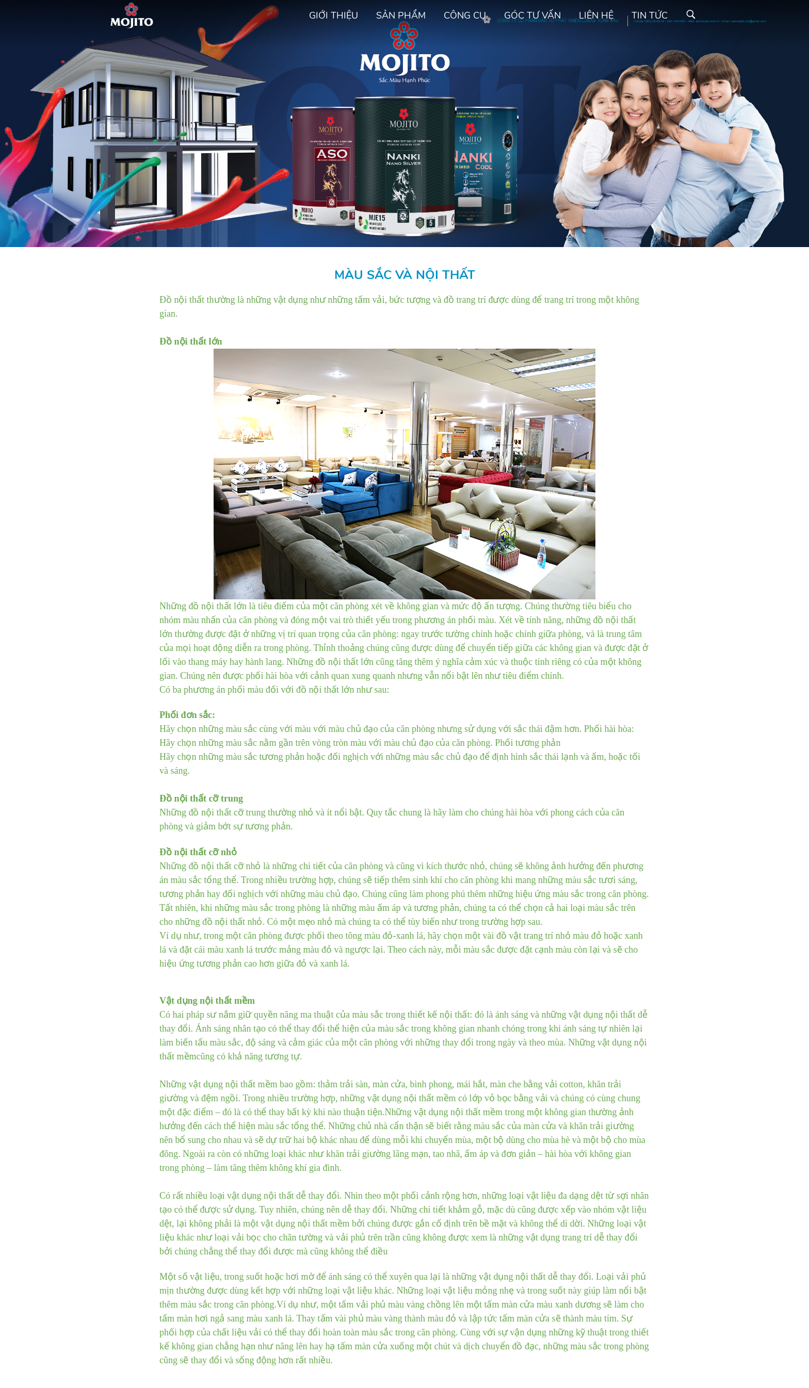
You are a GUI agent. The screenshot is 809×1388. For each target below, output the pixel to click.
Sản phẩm (401, 15)
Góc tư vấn (532, 15)
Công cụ (465, 15)
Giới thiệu (333, 15)
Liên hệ (596, 15)
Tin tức (650, 15)
